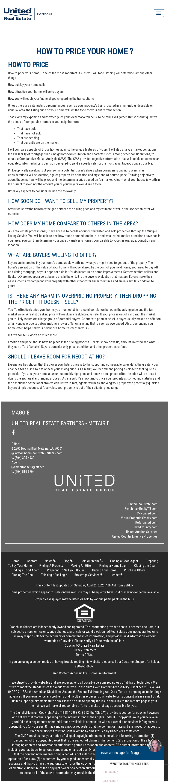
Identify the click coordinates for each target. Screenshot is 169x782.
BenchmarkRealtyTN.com (141, 509)
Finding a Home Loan (113, 565)
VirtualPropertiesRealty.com (139, 518)
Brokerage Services (88, 575)
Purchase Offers (134, 570)
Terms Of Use (84, 655)
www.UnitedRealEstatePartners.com (37, 453)
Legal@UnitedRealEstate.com (120, 731)
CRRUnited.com (147, 513)
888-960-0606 (84, 666)
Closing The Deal (22, 575)
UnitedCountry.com (145, 527)
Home (15, 561)
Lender (117, 575)
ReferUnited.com (146, 522)
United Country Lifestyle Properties (134, 536)
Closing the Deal (144, 565)
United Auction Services (141, 532)
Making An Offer (81, 565)
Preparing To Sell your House (66, 570)
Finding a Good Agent (124, 561)
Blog (68, 561)
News (50, 561)
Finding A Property (51, 565)
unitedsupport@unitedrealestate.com (36, 701)
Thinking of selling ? (54, 575)
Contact (32, 561)
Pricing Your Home (104, 570)
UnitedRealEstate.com (142, 504)
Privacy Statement (84, 650)
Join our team (92, 561)
